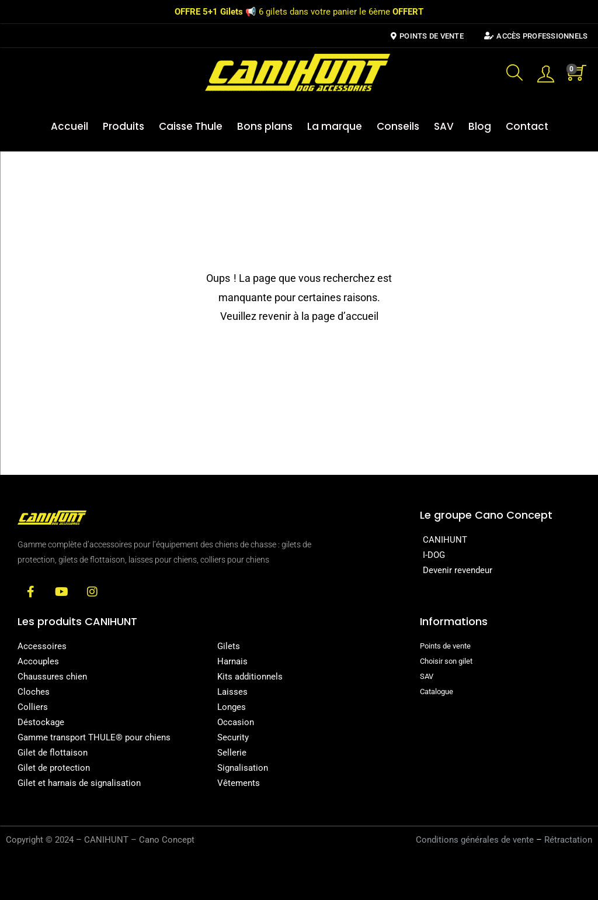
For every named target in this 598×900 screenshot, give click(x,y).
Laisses (232, 692)
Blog (479, 126)
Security (233, 737)
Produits (123, 126)
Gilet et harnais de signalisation (79, 783)
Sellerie (231, 752)
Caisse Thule (190, 126)
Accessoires (42, 646)
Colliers (33, 707)
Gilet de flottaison (53, 752)
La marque (334, 126)
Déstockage (41, 722)
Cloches (34, 692)
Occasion (235, 722)
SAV (444, 126)
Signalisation (242, 768)
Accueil (69, 126)
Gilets (228, 646)
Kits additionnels (250, 676)
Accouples (38, 661)
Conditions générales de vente (475, 840)
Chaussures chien (52, 676)
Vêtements (238, 783)
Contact (527, 126)
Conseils (398, 126)
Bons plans (265, 126)
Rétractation (568, 840)
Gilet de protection (54, 768)
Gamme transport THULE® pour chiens (94, 737)
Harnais (232, 661)
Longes (231, 707)
